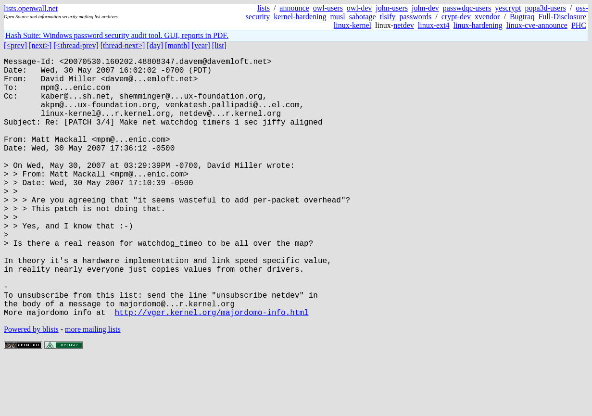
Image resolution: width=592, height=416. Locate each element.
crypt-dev (456, 17)
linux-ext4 (434, 25)
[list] (219, 45)
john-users (392, 8)
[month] (177, 45)
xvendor (487, 17)
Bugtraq (522, 17)
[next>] (40, 45)
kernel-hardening (300, 17)
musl (337, 17)
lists (263, 8)
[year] (201, 45)
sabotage (362, 17)
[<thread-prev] (75, 45)
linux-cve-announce (536, 25)
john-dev (425, 8)
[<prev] (15, 45)
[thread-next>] (123, 45)
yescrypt (508, 8)
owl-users (328, 8)
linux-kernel (352, 25)
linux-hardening (478, 25)
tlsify (388, 17)
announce (294, 8)
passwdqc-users (467, 8)
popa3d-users (545, 8)
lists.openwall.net (31, 8)
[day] (155, 45)
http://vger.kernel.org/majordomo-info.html (211, 370)
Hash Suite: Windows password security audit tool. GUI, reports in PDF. (116, 35)
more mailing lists (93, 387)
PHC (578, 25)
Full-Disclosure (562, 17)
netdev (403, 25)
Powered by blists (31, 387)
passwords (416, 17)
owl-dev (359, 8)
